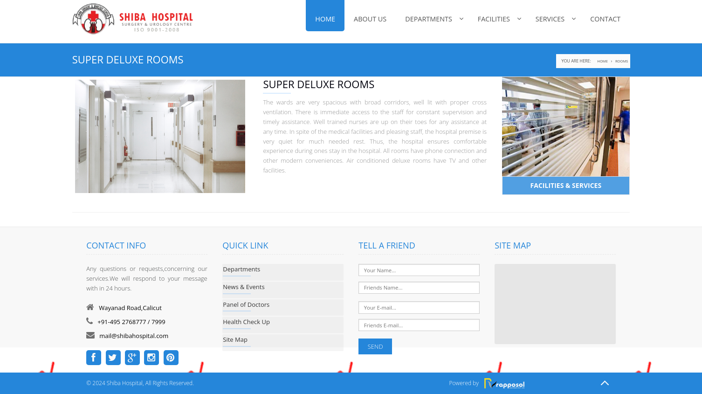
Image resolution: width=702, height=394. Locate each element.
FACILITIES (494, 18)
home (602, 61)
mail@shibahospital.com (133, 336)
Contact (605, 18)
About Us (370, 18)
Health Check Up (246, 322)
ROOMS (621, 61)
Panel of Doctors (246, 304)
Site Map (235, 339)
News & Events (243, 287)
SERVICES (550, 18)
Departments (428, 18)
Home (325, 18)
